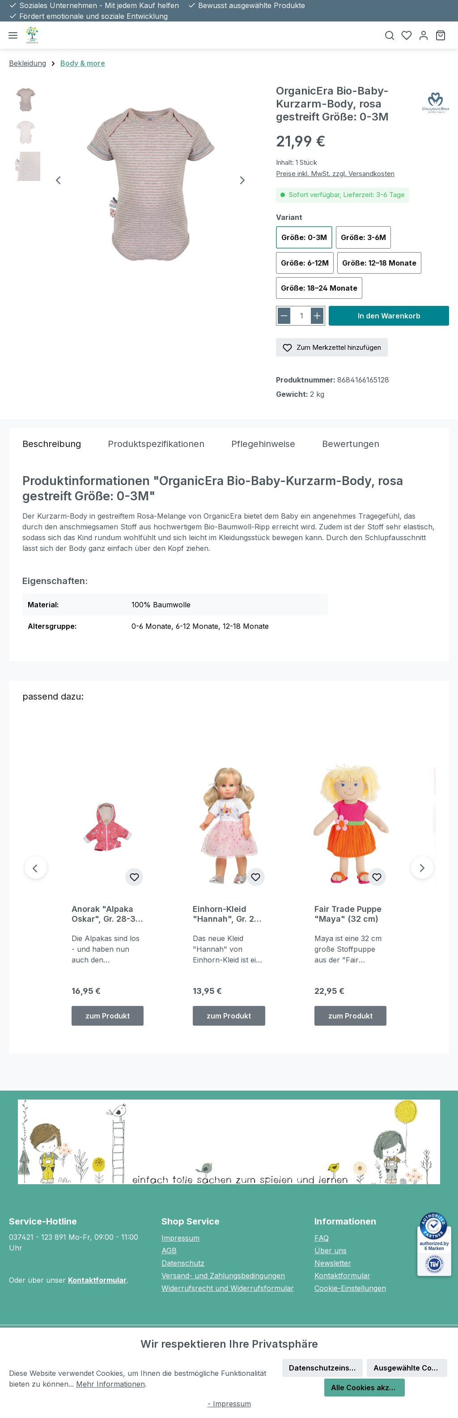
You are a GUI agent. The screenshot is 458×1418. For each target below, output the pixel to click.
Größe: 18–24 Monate (319, 288)
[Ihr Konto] (423, 35)
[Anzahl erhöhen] (317, 316)
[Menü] (12, 35)
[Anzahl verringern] (284, 316)
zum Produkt (107, 1015)
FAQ (321, 1237)
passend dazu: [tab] (53, 696)
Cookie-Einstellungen (350, 1288)
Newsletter (332, 1263)
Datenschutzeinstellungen (326, 1367)
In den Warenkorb (389, 315)
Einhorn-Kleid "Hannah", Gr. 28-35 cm (228, 914)
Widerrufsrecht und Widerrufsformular (227, 1288)
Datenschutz (182, 1263)
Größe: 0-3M (304, 237)
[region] (133, 181)
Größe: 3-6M (363, 237)
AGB (169, 1250)
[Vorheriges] (58, 181)
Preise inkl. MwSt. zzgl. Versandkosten (335, 173)
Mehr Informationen (110, 1383)
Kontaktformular (97, 1280)
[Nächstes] (242, 181)
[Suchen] (389, 35)
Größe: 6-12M (305, 262)
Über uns (330, 1250)
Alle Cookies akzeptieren (368, 1387)
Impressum (180, 1237)
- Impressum (229, 1403)
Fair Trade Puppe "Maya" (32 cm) (348, 914)
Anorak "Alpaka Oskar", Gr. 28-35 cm (106, 914)
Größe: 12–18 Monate (379, 262)
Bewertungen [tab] (350, 443)
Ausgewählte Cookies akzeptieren (410, 1367)
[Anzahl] (301, 315)
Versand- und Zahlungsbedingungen (223, 1275)
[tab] (51, 444)
